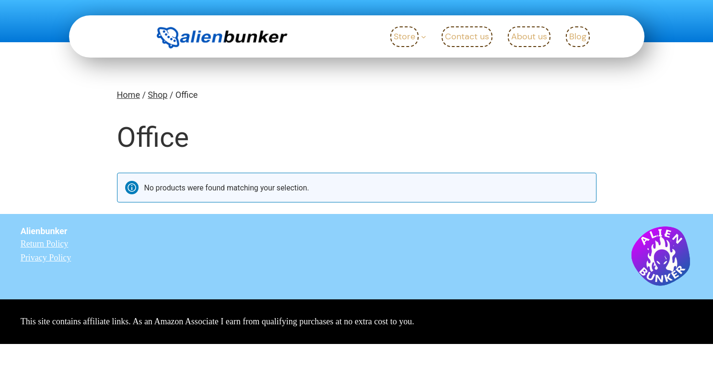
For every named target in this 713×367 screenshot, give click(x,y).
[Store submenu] (423, 36)
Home (128, 95)
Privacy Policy (46, 257)
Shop (157, 95)
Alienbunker (44, 231)
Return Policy (45, 244)
